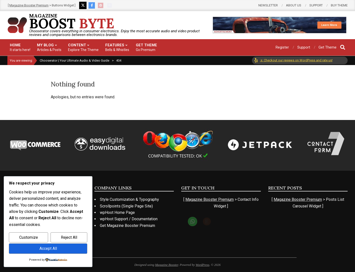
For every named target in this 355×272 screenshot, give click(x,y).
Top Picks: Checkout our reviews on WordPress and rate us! (293, 60)
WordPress (203, 265)
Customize (28, 237)
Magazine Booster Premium (29, 5)
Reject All (69, 237)
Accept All (48, 248)
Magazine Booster (166, 265)
